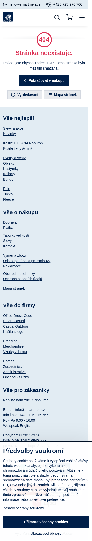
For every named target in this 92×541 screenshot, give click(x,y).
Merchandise (13, 346)
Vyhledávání (24, 95)
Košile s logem (14, 332)
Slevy (7, 241)
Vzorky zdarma (15, 352)
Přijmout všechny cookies (46, 522)
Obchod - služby (16, 377)
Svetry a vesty (14, 158)
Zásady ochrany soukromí (23, 508)
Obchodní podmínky (19, 274)
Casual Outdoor (15, 326)
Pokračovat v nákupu (43, 80)
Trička (8, 194)
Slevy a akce (13, 128)
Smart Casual (14, 321)
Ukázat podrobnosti (46, 533)
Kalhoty (9, 174)
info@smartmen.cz (30, 410)
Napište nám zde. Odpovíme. (26, 400)
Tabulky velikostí (16, 235)
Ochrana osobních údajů (22, 279)
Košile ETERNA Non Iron (23, 143)
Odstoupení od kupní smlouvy (26, 261)
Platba (8, 228)
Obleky (8, 163)
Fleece (8, 199)
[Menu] (82, 17)
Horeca (9, 361)
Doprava (10, 222)
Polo (6, 189)
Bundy (8, 179)
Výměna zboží (14, 255)
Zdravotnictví (13, 366)
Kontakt (9, 246)
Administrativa (14, 372)
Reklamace (12, 266)
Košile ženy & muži (18, 148)
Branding (10, 341)
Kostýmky (11, 169)
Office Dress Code (17, 316)
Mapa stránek (62, 95)
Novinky (9, 134)
